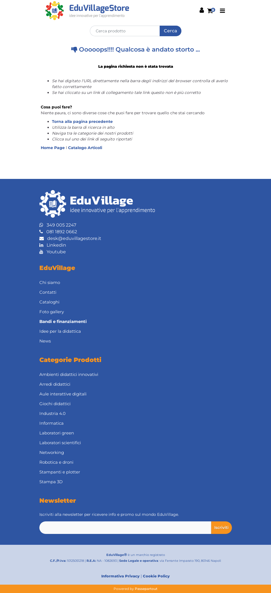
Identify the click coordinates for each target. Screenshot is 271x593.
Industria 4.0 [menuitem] (52, 413)
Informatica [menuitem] (51, 423)
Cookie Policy (156, 576)
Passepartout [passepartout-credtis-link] (146, 589)
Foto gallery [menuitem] (51, 311)
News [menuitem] (45, 341)
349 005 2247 (57, 225)
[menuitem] (135, 321)
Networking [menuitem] (51, 452)
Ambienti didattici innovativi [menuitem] (68, 374)
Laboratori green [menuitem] (56, 433)
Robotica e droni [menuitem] (56, 462)
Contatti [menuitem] (47, 292)
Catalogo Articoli (85, 147)
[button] (170, 31)
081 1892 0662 (58, 231)
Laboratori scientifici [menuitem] (60, 442)
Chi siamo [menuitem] (49, 282)
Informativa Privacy (120, 576)
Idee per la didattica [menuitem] (60, 331)
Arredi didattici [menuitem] (54, 384)
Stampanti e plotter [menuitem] (59, 472)
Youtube (52, 251)
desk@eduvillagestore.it (70, 238)
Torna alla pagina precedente (82, 121)
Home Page (53, 147)
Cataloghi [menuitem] (49, 302)
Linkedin (52, 245)
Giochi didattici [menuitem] (55, 403)
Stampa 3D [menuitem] (51, 481)
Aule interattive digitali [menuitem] (63, 394)
